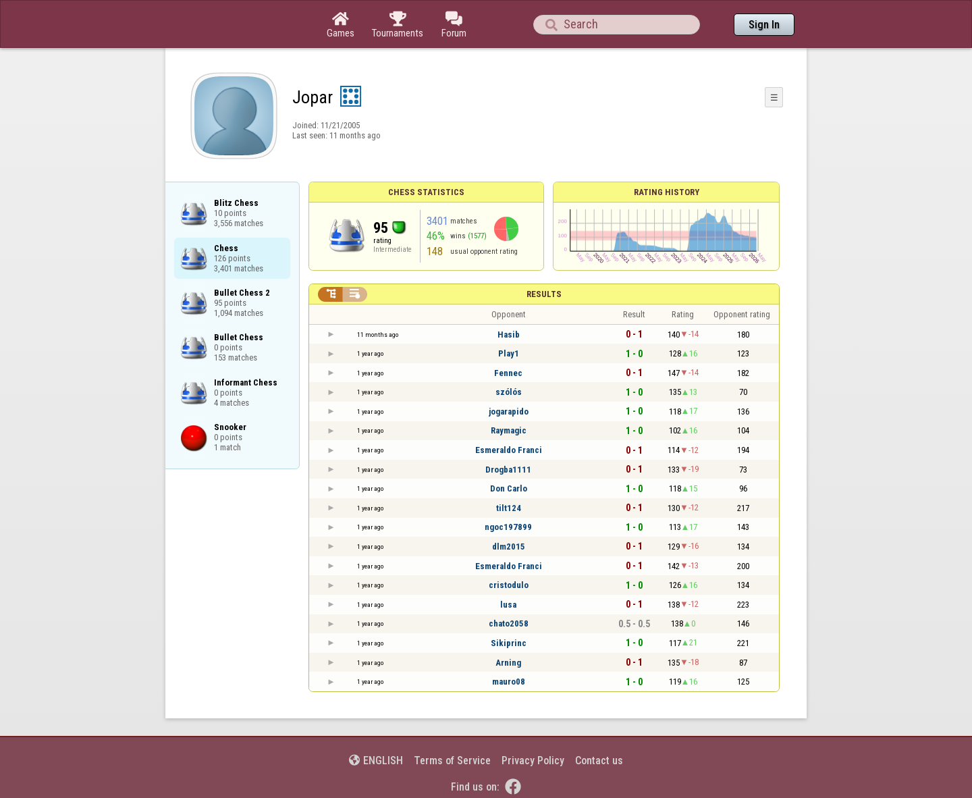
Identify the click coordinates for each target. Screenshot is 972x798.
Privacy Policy (533, 760)
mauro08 (508, 681)
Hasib (508, 334)
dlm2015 (508, 546)
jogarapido (509, 411)
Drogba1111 (508, 469)
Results (544, 294)
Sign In (764, 24)
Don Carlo (508, 488)
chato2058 (509, 623)
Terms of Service (452, 760)
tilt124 (508, 508)
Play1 (508, 353)
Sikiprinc (508, 643)
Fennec (508, 373)
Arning (508, 663)
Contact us (599, 760)
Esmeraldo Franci (508, 450)
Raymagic (508, 430)
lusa (508, 605)
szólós (508, 392)
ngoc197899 (508, 527)
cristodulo (509, 585)
